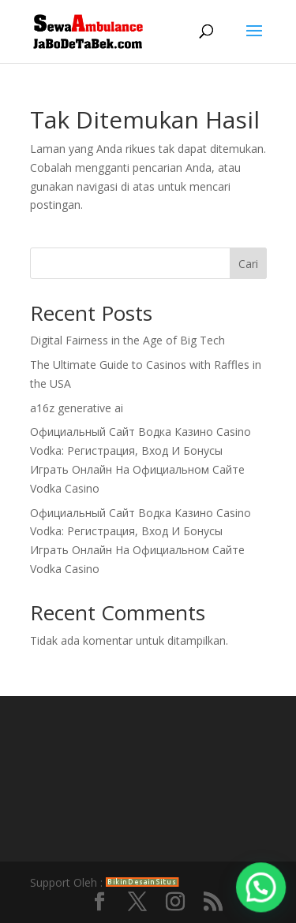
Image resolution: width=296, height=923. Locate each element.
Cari (248, 263)
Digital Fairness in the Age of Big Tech (127, 340)
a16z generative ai (76, 407)
